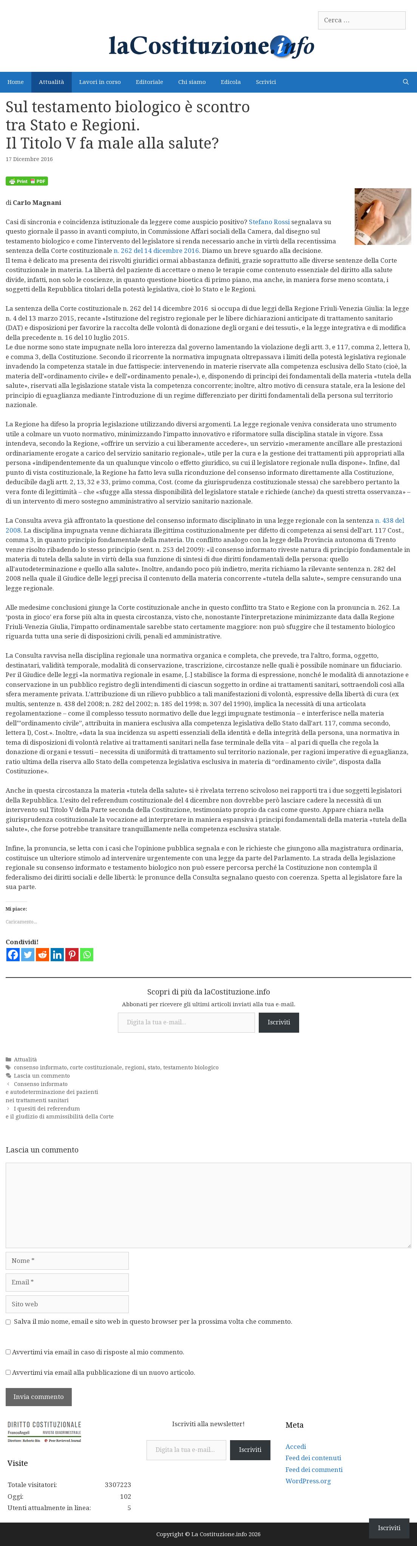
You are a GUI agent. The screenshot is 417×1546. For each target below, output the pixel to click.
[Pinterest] (72, 954)
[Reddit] (42, 954)
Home (16, 82)
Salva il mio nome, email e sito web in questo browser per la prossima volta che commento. (153, 1321)
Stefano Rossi (269, 222)
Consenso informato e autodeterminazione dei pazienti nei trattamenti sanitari (52, 1092)
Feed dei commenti (314, 1469)
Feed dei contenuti (313, 1458)
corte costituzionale (96, 1067)
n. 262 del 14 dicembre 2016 (156, 250)
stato (154, 1067)
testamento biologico (191, 1067)
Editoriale (149, 82)
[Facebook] (13, 954)
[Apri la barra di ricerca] (406, 82)
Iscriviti (279, 1022)
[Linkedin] (57, 954)
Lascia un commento (42, 1076)
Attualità (51, 82)
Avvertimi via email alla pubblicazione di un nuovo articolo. (103, 1372)
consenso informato (40, 1067)
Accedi (296, 1446)
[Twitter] (27, 954)
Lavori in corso (100, 82)
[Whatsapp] (86, 954)
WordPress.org (308, 1481)
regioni (135, 1067)
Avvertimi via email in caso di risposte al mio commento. (98, 1352)
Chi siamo (192, 82)
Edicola (231, 82)
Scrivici (266, 82)
